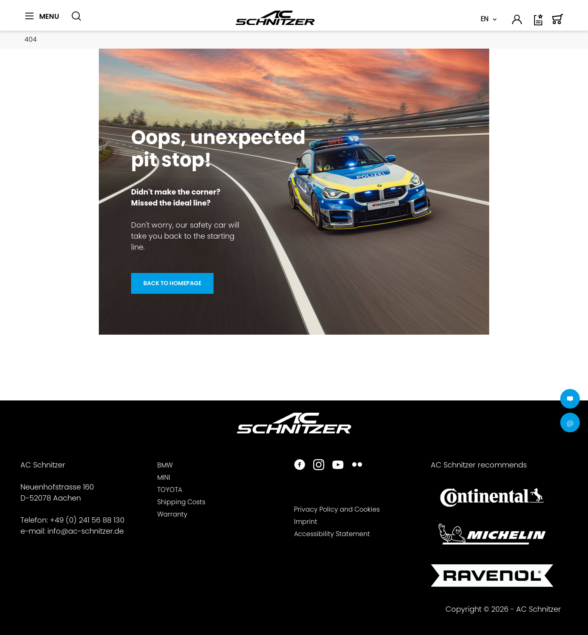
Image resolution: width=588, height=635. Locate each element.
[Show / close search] (76, 16)
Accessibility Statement (332, 534)
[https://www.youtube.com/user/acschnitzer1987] (337, 465)
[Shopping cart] (558, 23)
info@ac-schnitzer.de (85, 531)
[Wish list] (539, 23)
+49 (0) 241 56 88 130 (87, 520)
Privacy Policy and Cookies (337, 509)
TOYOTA (169, 489)
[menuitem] (45, 21)
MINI (163, 477)
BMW (165, 465)
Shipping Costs (181, 502)
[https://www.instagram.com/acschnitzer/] (318, 465)
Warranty (172, 514)
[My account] (517, 21)
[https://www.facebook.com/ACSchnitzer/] (299, 465)
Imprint (305, 521)
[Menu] (42, 16)
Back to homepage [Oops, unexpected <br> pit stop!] (172, 283)
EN (484, 19)
